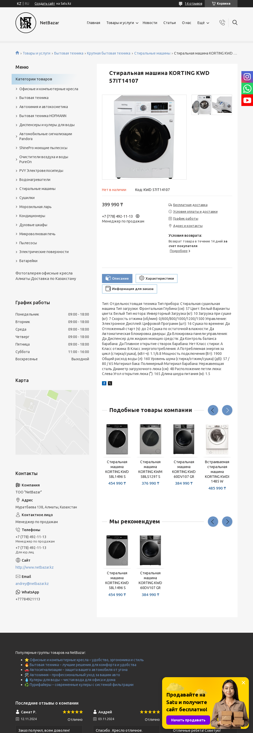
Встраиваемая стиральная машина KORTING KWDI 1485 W (217, 472)
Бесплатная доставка (190, 205)
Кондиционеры (32, 216)
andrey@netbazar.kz (32, 584)
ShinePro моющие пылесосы (43, 148)
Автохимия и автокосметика (43, 107)
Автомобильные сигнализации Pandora (45, 136)
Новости (150, 23)
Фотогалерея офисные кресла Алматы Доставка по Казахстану (45, 275)
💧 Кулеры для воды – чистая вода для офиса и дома (70, 680)
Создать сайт (45, 3)
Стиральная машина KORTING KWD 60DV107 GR (184, 469)
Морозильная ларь (35, 207)
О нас (186, 23)
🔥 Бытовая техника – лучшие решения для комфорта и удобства (80, 665)
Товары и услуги (120, 23)
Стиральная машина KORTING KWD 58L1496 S (117, 469)
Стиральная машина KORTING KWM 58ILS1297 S (150, 469)
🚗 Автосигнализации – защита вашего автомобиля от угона (76, 670)
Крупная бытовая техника (108, 53)
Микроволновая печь (37, 234)
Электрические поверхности (44, 252)
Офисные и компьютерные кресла (48, 89)
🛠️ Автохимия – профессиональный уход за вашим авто (72, 675)
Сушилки (27, 198)
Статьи (169, 23)
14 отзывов (193, 3)
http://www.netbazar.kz (34, 567)
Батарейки (28, 261)
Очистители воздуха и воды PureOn (43, 159)
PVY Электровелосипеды (41, 171)
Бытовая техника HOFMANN (42, 116)
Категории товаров (33, 79)
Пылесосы (28, 243)
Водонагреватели (34, 180)
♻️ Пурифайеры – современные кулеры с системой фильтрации (79, 685)
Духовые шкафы (33, 225)
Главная (93, 23)
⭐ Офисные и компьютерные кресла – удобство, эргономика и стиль (84, 660)
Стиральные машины (152, 53)
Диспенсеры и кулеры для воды (47, 125)
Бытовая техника (68, 53)
